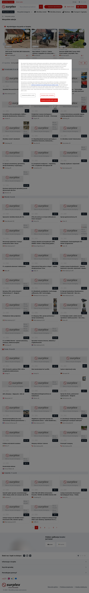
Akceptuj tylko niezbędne (47, 95)
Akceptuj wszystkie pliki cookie (49, 100)
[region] (45, 82)
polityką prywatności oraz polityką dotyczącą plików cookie (44, 84)
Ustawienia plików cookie (28, 95)
